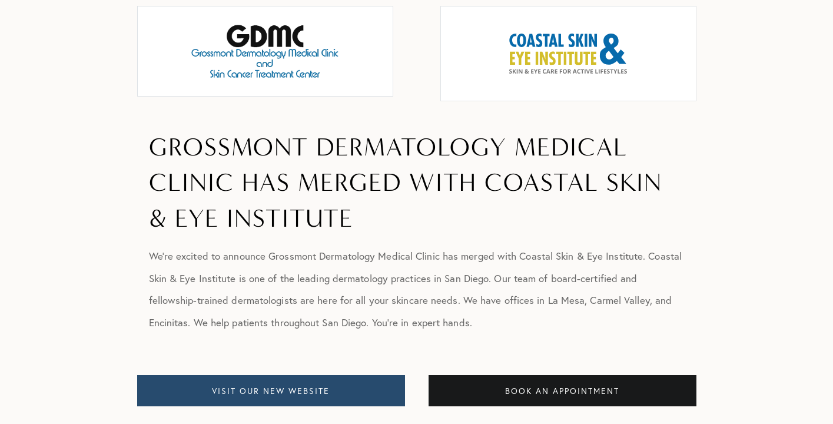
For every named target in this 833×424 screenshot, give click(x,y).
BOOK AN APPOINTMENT (562, 390)
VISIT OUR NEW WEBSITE (271, 390)
